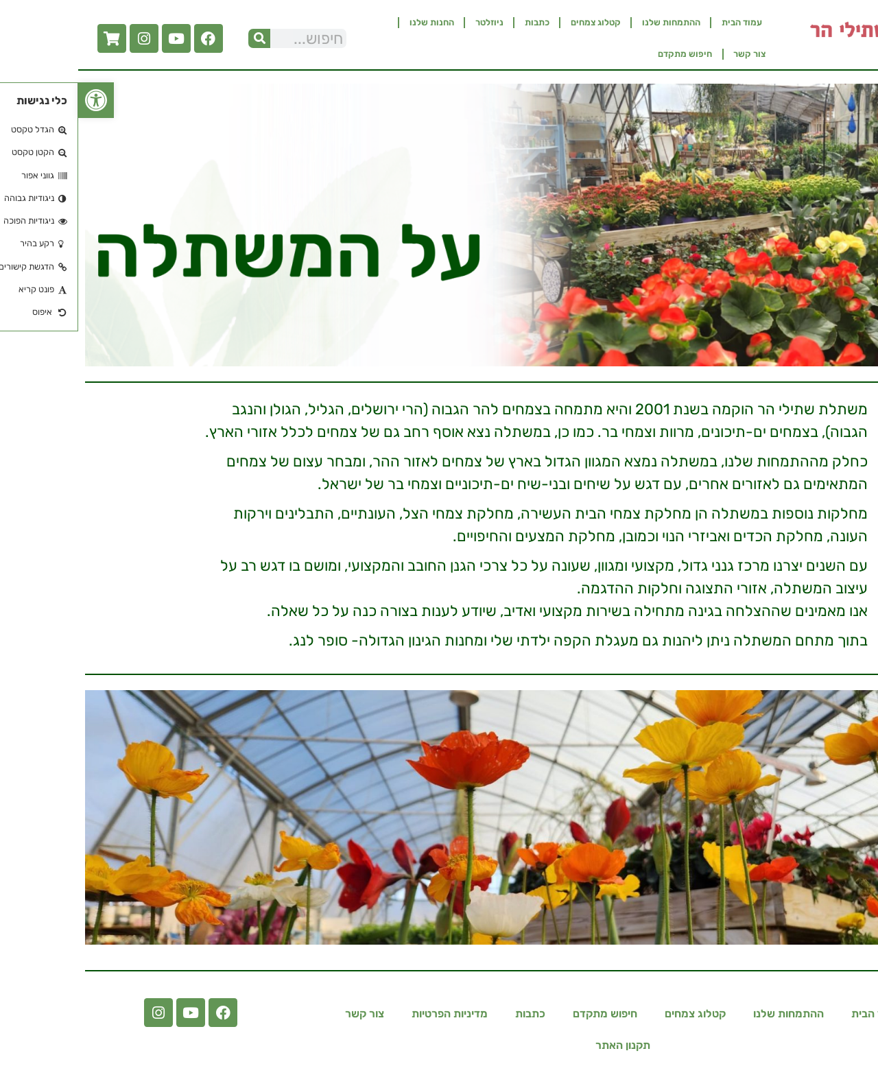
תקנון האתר (544, 1045)
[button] (18, 100)
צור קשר (671, 54)
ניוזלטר (411, 22)
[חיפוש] (181, 38)
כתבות (459, 22)
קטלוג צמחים (518, 22)
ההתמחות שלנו (593, 22)
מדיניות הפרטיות (371, 1013)
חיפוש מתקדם (607, 54)
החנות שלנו (353, 22)
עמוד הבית (663, 22)
